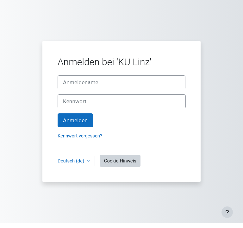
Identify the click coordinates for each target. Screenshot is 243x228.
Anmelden (75, 120)
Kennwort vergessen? (80, 136)
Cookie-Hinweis (120, 161)
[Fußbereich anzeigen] (227, 212)
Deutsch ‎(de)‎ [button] (71, 161)
